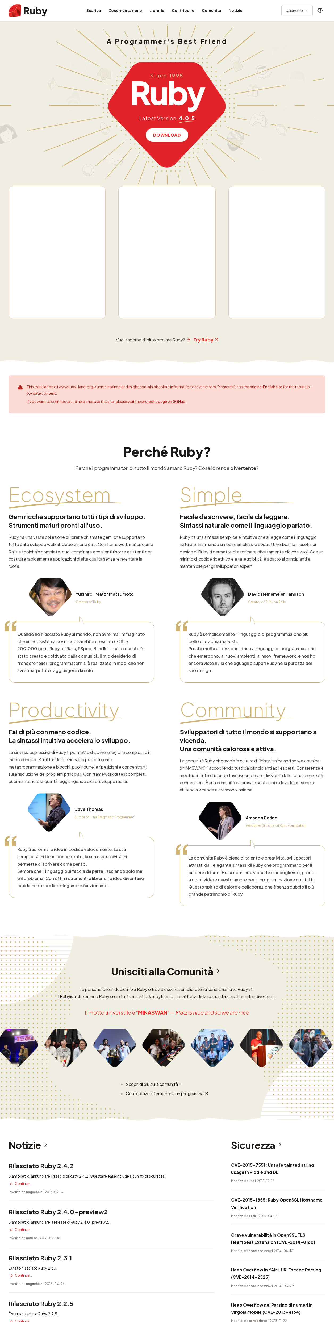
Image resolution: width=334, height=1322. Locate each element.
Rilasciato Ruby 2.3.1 (40, 1079)
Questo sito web (23, 1305)
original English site (266, 208)
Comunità (211, 10)
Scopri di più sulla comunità (154, 906)
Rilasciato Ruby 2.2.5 (41, 1125)
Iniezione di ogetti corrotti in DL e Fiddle (273, 1161)
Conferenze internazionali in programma (167, 915)
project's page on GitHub (163, 223)
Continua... (20, 1005)
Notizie (236, 10)
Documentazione (125, 10)
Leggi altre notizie (26, 1168)
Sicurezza (258, 966)
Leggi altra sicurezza (251, 1186)
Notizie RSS (161, 1290)
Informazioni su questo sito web (65, 1290)
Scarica (93, 10)
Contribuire (183, 10)
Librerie (156, 10)
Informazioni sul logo (122, 1290)
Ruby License (191, 1290)
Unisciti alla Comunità (167, 793)
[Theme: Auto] (320, 11)
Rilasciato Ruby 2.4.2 (41, 987)
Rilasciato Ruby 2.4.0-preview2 (58, 1033)
